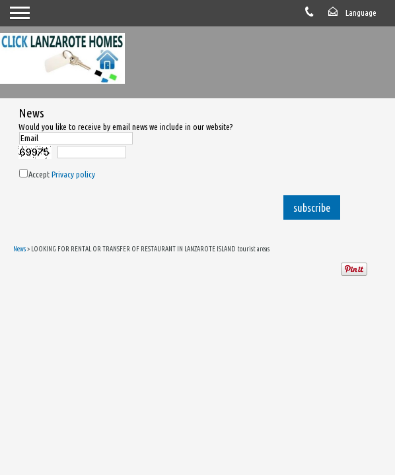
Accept (61, 174)
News (19, 249)
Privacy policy (73, 174)
